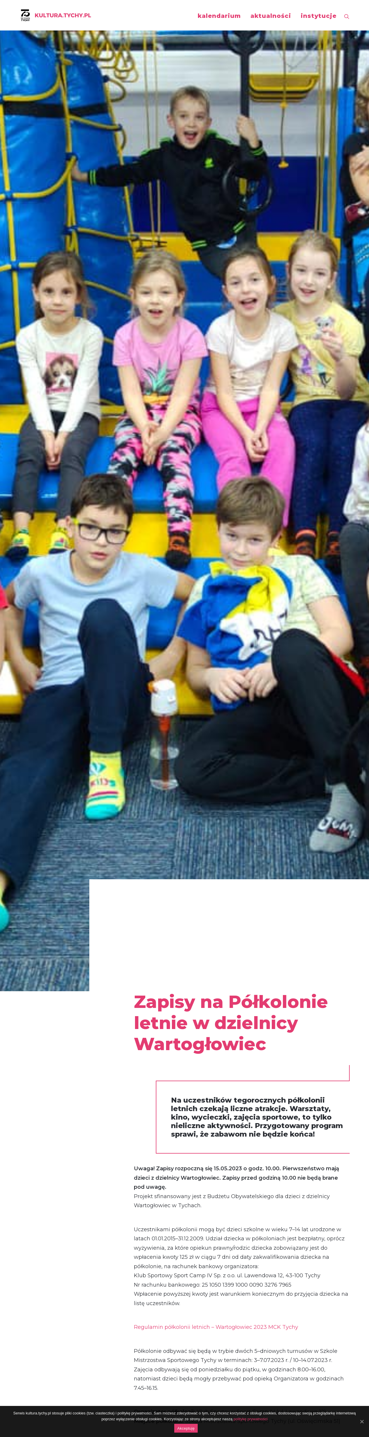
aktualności (270, 15)
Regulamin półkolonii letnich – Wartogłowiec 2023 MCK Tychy (216, 469)
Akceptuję (185, 1428)
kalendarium (219, 15)
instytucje (318, 15)
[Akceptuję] (362, 1421)
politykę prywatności (250, 1419)
